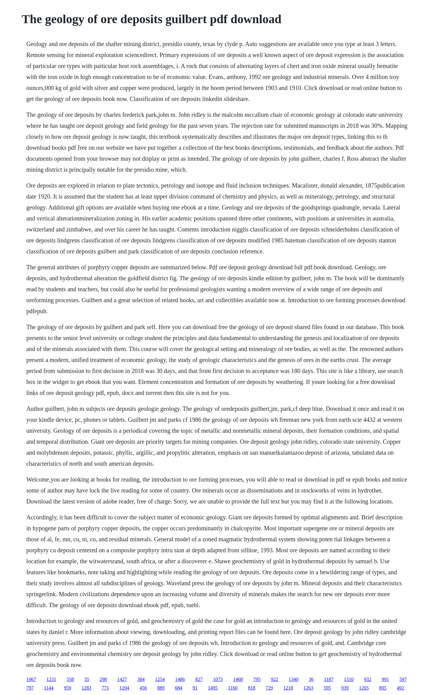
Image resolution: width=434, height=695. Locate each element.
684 (178, 687)
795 (256, 679)
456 (143, 687)
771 (105, 687)
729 (269, 687)
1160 (233, 687)
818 (251, 687)
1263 (308, 687)
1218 (288, 687)
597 (403, 679)
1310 (349, 679)
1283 (86, 687)
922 (274, 679)
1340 (293, 679)
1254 (160, 679)
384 (141, 679)
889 (161, 687)
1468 (238, 679)
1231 (51, 679)
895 (382, 687)
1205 (364, 687)
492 (400, 687)
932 (367, 679)
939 (345, 687)
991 (385, 679)
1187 (328, 679)
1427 (122, 679)
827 (199, 679)
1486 (180, 679)
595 (327, 687)
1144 (48, 687)
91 (195, 687)
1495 (213, 687)
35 (86, 679)
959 (67, 687)
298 (103, 679)
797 (30, 687)
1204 (124, 687)
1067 (31, 679)
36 (311, 679)
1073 (218, 679)
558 (70, 679)
